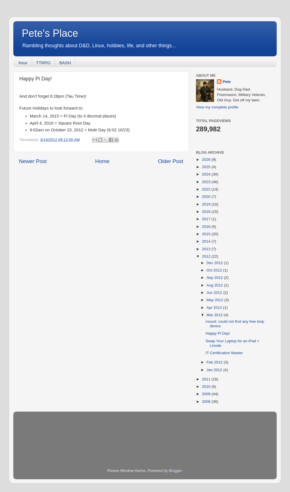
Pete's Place (50, 33)
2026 (207, 159)
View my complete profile (217, 107)
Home (102, 161)
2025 (207, 167)
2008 (207, 401)
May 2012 (215, 300)
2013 (207, 249)
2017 (207, 219)
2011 (207, 379)
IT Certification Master (224, 353)
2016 (207, 226)
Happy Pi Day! (218, 333)
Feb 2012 (215, 362)
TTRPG (43, 62)
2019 (207, 204)
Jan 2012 (214, 370)
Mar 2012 (215, 315)
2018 (207, 211)
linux (23, 62)
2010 (207, 386)
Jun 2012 (214, 292)
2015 (207, 234)
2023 (207, 182)
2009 (207, 394)
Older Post (170, 161)
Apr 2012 (214, 307)
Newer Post (33, 161)
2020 (207, 196)
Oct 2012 (214, 270)
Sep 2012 (215, 277)
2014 (207, 241)
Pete (227, 82)
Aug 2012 (215, 285)
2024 (207, 174)
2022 (207, 189)
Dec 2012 (215, 263)
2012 (207, 256)
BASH (65, 62)
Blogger (175, 471)
